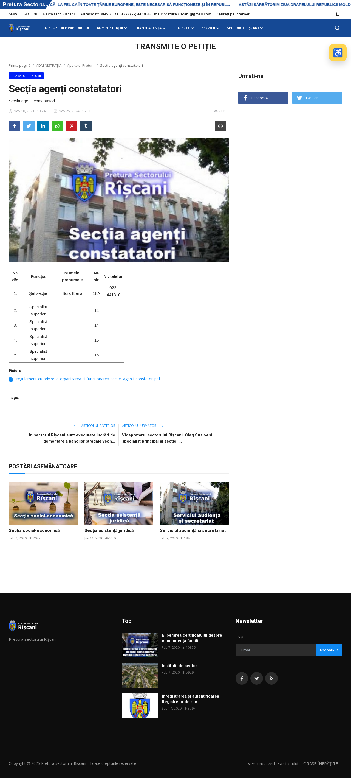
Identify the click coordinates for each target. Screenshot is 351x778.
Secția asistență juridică (109, 530)
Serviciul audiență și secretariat (193, 530)
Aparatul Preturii (80, 65)
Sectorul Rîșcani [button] (245, 28)
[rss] (271, 678)
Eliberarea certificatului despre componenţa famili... (192, 638)
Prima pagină (19, 65)
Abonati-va (329, 650)
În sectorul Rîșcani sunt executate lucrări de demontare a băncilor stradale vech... (72, 438)
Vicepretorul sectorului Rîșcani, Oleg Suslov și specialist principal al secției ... (167, 438)
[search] (337, 28)
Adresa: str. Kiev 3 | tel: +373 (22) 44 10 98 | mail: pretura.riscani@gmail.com (145, 14)
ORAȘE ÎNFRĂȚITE (320, 763)
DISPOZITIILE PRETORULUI (67, 28)
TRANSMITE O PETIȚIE (175, 46)
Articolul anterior (94, 425)
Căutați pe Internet (233, 14)
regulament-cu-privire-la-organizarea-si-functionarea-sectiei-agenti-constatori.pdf (84, 378)
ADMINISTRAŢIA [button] (112, 28)
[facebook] (242, 678)
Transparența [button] (150, 28)
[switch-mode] (337, 14)
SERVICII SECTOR (23, 14)
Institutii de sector (179, 665)
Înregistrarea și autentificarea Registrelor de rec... (190, 699)
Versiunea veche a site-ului (273, 763)
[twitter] (256, 678)
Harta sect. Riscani (59, 14)
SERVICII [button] (210, 28)
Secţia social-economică (34, 530)
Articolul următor (143, 425)
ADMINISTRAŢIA (48, 65)
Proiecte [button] (183, 28)
